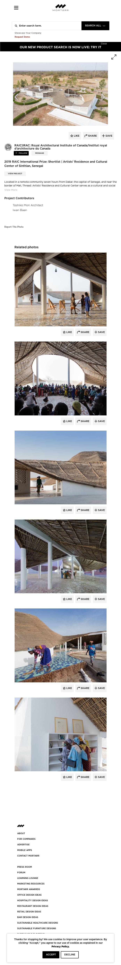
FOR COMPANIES (26, 839)
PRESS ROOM (24, 867)
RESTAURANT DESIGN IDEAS (32, 906)
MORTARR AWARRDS (28, 889)
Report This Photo (14, 227)
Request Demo (22, 37)
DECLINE (69, 954)
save (108, 136)
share (92, 136)
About (21, 833)
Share (84, 332)
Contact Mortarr (28, 856)
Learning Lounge (27, 878)
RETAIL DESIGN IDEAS (29, 912)
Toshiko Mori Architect (28, 205)
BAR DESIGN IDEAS (27, 917)
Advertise (23, 845)
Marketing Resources (31, 884)
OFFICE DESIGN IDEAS (29, 895)
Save (101, 332)
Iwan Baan (20, 210)
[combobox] (95, 25)
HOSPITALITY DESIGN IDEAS (32, 900)
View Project (15, 174)
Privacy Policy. (60, 946)
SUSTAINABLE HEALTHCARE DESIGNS (37, 923)
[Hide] (103, 43)
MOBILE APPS (24, 850)
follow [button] (22, 153)
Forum (21, 873)
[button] (16, 7)
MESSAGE (39, 153)
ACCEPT (51, 954)
